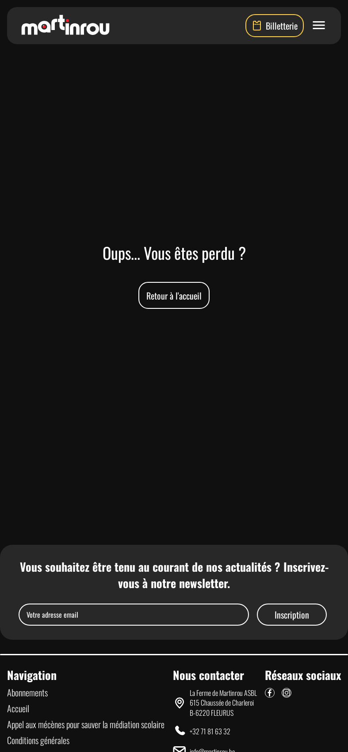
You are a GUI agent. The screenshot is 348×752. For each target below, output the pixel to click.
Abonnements (27, 692)
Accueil (18, 708)
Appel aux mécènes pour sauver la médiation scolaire (85, 724)
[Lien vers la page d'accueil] (65, 26)
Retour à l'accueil (174, 295)
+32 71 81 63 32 (210, 731)
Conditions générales (38, 740)
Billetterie (275, 25)
